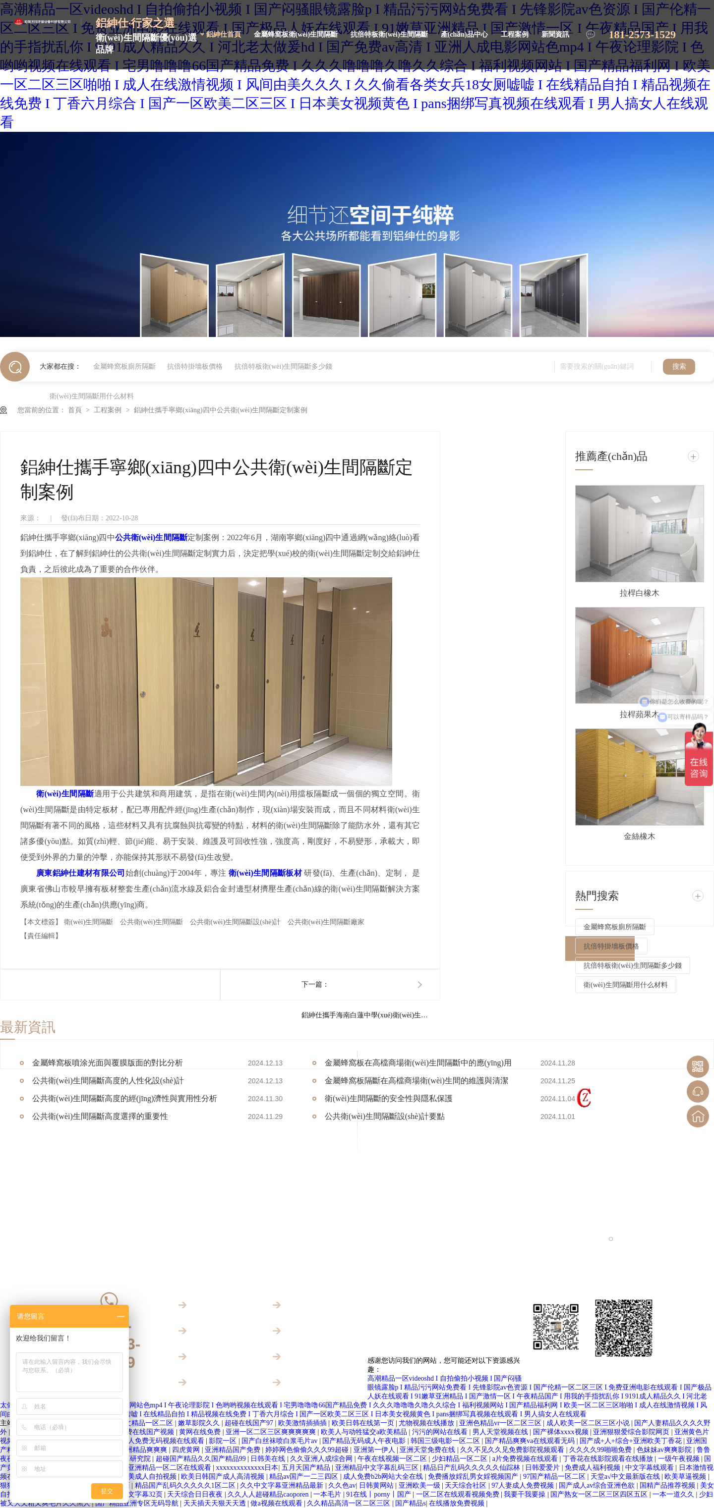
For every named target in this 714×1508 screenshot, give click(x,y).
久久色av (342, 1485)
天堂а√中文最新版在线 (626, 1476)
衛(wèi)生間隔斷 (89, 922)
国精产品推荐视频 (668, 1485)
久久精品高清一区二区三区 (349, 1503)
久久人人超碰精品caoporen (269, 1494)
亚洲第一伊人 (375, 1449)
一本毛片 (328, 1494)
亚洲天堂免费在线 (428, 1449)
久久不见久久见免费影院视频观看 (513, 1449)
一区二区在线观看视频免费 (458, 1494)
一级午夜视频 (680, 1458)
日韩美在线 (268, 1458)
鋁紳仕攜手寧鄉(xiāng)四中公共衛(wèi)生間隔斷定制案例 (220, 410)
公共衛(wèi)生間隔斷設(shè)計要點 (385, 1116)
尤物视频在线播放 (427, 1423)
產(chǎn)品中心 (464, 34)
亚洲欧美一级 (420, 1485)
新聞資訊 (555, 34)
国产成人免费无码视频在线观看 (156, 1441)
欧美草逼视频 (686, 1476)
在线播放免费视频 (457, 1503)
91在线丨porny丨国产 (379, 1494)
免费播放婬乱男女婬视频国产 (474, 1476)
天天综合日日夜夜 (196, 1494)
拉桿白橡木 (639, 593)
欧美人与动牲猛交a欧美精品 (365, 1432)
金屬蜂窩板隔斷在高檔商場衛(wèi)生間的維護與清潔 (416, 1080)
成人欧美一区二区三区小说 (589, 1423)
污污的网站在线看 (441, 1432)
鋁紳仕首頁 (223, 34)
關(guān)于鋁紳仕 (216, 1382)
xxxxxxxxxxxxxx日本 (247, 1467)
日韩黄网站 (377, 1485)
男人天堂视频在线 (501, 1432)
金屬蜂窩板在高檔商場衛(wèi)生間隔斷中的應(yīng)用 (418, 1063)
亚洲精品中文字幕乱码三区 (377, 1467)
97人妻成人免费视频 (523, 1485)
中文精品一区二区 (146, 1423)
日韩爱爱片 (543, 1467)
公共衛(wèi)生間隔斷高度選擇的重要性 (100, 1116)
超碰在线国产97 (250, 1423)
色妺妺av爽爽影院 (665, 1449)
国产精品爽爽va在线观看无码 (531, 1441)
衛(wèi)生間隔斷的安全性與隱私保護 (389, 1098)
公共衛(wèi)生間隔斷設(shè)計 (236, 922)
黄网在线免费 (201, 1432)
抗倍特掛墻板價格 (195, 366)
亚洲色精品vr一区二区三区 (501, 1423)
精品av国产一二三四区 (304, 1476)
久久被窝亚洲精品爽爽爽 (130, 1449)
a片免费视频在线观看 (526, 1458)
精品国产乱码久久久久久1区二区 (186, 1485)
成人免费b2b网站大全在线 (384, 1476)
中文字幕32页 (143, 1494)
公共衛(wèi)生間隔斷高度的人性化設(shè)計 (108, 1080)
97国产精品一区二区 (555, 1476)
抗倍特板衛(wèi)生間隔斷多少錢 (284, 366)
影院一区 (223, 1441)
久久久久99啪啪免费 (601, 1449)
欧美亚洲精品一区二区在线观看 (163, 1467)
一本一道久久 (674, 1494)
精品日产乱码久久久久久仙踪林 (472, 1467)
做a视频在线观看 (277, 1503)
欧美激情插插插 (303, 1423)
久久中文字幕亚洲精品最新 (282, 1485)
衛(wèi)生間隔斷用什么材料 (92, 396)
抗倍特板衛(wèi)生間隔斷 (389, 34)
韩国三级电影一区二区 (446, 1441)
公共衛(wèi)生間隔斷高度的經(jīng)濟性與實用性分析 (124, 1098)
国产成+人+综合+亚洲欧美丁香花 (631, 1441)
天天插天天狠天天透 (215, 1503)
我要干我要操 (525, 1494)
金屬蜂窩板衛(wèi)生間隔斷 (296, 34)
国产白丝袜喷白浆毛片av (280, 1441)
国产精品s (410, 1503)
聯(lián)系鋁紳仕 (309, 1382)
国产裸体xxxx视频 (562, 1432)
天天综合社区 (466, 1485)
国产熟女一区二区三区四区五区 (600, 1494)
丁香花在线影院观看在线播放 (609, 1458)
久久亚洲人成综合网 (322, 1458)
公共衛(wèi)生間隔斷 (152, 922)
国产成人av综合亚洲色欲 (598, 1485)
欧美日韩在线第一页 (364, 1423)
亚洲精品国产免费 (233, 1449)
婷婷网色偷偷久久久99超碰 (308, 1449)
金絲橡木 (639, 836)
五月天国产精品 (307, 1467)
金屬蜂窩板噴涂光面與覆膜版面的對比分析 (107, 1063)
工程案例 (515, 34)
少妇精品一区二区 (460, 1458)
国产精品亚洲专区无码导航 (137, 1503)
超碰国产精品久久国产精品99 (202, 1458)
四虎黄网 (187, 1449)
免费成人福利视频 (593, 1467)
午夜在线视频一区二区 (393, 1458)
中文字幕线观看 (650, 1467)
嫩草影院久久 (200, 1423)
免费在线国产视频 (147, 1432)
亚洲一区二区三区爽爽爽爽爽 (272, 1432)
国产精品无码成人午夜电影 (365, 1441)
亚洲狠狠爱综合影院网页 (632, 1432)
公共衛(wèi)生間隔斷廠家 (326, 922)
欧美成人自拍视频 (149, 1476)
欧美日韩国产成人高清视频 (223, 1476)
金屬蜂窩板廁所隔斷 (124, 366)
